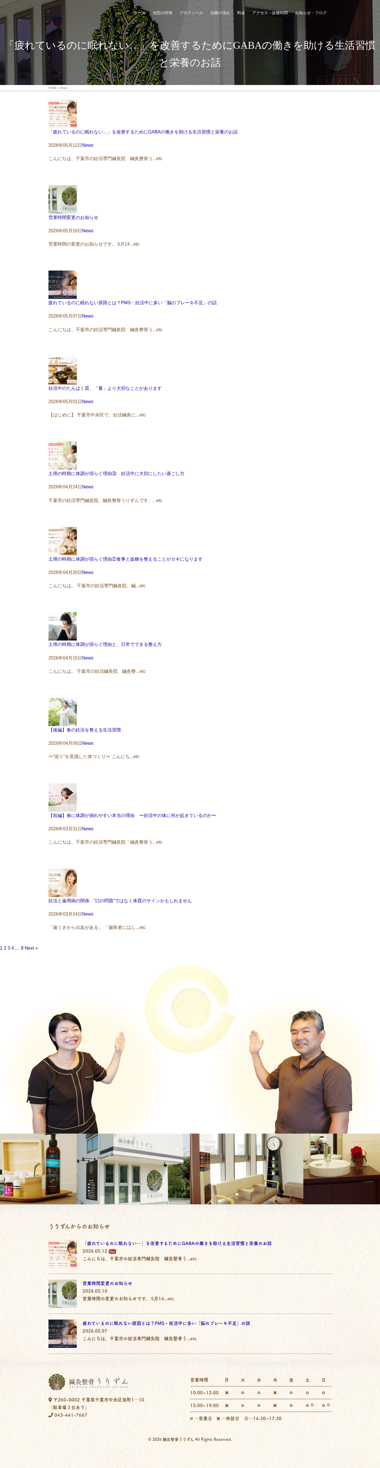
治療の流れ (220, 13)
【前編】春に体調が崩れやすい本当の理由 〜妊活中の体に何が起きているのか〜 (132, 815)
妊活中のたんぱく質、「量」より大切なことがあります (105, 388)
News (88, 145)
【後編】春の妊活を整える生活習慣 (84, 729)
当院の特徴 (162, 13)
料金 (241, 13)
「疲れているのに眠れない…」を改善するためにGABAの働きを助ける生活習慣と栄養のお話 (143, 131)
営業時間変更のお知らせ (73, 217)
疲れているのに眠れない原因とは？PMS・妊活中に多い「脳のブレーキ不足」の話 (132, 302)
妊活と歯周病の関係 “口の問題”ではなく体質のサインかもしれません (120, 900)
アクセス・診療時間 (270, 13)
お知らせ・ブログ (311, 13)
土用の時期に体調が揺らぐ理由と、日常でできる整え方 (105, 644)
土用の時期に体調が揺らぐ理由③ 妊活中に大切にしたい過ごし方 (116, 473)
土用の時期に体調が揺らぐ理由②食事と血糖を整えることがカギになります (125, 559)
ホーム (139, 13)
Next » (31, 948)
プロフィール (191, 13)
